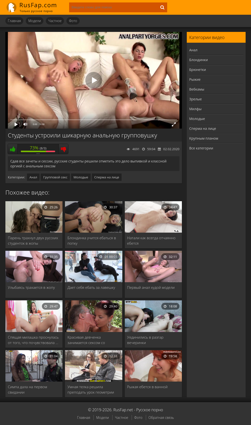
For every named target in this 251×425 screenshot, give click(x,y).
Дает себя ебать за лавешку (91, 287)
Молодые (81, 177)
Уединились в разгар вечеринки (145, 340)
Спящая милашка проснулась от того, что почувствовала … (33, 340)
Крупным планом (203, 138)
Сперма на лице (106, 177)
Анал (33, 177)
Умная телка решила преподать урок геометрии (90, 389)
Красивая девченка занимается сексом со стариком (86, 340)
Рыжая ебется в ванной (147, 386)
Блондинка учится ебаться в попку (91, 240)
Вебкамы (196, 89)
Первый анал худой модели (151, 287)
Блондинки (198, 59)
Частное (55, 20)
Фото (73, 20)
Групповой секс (55, 177)
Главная (14, 20)
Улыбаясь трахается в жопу (31, 287)
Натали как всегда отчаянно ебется (151, 240)
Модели (34, 20)
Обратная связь (161, 417)
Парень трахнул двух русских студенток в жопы (33, 240)
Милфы (195, 108)
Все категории (201, 148)
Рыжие (195, 79)
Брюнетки (197, 69)
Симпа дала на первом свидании (27, 389)
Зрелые (195, 99)
